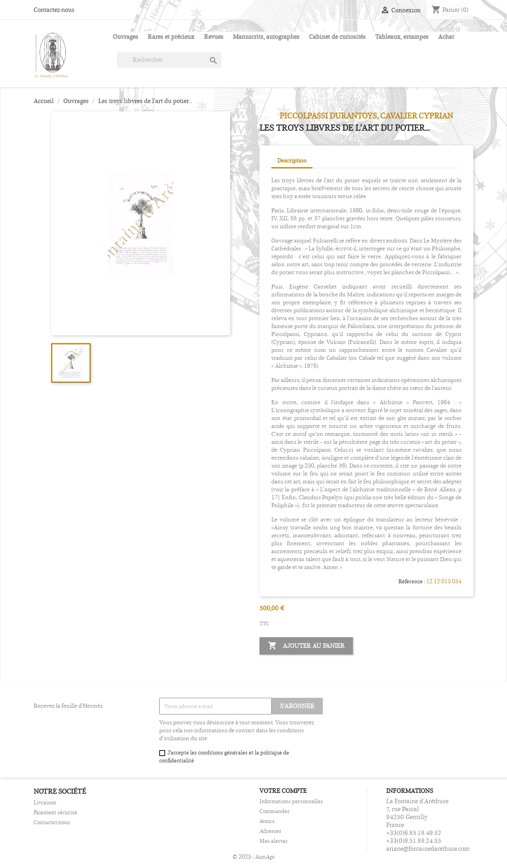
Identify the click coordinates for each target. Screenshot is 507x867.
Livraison (45, 802)
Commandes (274, 811)
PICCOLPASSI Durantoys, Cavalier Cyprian (366, 116)
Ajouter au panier (306, 646)
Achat (446, 36)
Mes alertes (273, 840)
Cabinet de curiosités (337, 36)
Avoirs (266, 821)
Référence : (411, 581)
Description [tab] (292, 160)
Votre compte (283, 791)
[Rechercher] (169, 60)
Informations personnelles (291, 801)
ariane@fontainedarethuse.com (428, 848)
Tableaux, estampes (402, 36)
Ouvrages (125, 36)
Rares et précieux (171, 36)
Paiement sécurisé (55, 812)
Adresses (270, 831)
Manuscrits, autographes (266, 36)
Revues (213, 36)
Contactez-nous (54, 10)
